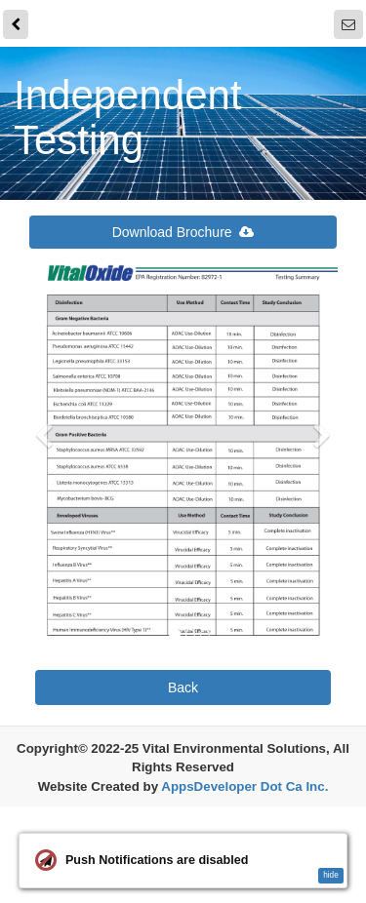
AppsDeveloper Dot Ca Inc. (244, 787)
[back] (15, 24)
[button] (44, 534)
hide (331, 875)
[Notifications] (348, 24)
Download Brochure (183, 232)
